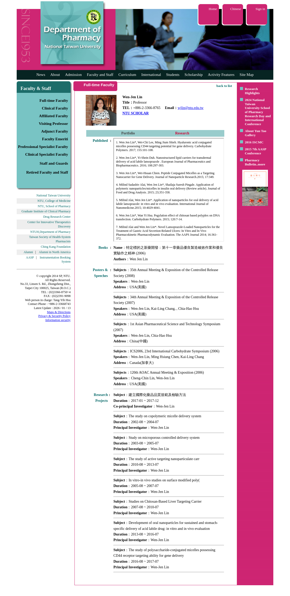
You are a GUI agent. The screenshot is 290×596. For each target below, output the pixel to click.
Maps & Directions (59, 312)
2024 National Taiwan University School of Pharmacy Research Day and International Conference (258, 112)
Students (172, 75)
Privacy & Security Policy (54, 316)
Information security (58, 320)
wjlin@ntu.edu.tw (191, 108)
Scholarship (194, 75)
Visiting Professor (53, 124)
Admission (73, 75)
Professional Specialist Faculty (43, 147)
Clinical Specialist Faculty (46, 154)
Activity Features (221, 75)
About (55, 75)
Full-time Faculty (54, 100)
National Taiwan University (53, 195)
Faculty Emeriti (55, 139)
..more (260, 164)
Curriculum (127, 75)
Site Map (247, 75)
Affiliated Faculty (53, 116)
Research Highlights (252, 91)
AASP (30, 257)
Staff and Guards (54, 163)
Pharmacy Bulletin (252, 162)
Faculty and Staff (100, 75)
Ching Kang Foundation (56, 247)
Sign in (260, 9)
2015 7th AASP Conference (255, 151)
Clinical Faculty (55, 108)
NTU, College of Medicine (54, 201)
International (151, 75)
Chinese (235, 9)
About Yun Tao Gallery (255, 133)
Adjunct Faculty (54, 131)
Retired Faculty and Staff (47, 172)
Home (213, 9)
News (40, 75)
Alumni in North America (55, 252)
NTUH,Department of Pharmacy (50, 232)
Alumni (28, 252)
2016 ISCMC (254, 142)
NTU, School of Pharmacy (54, 206)
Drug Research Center (57, 216)
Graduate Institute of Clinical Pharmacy (46, 211)
